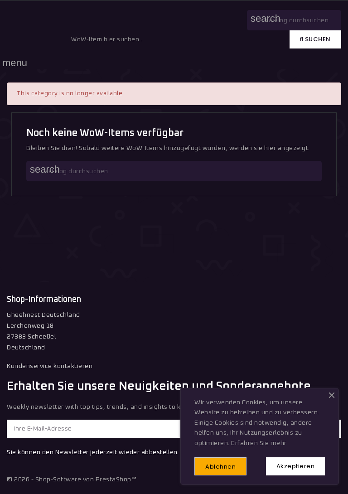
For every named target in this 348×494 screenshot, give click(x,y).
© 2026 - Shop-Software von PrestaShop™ (71, 479)
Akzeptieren (295, 466)
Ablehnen (220, 466)
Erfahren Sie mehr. (259, 443)
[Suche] (174, 171)
